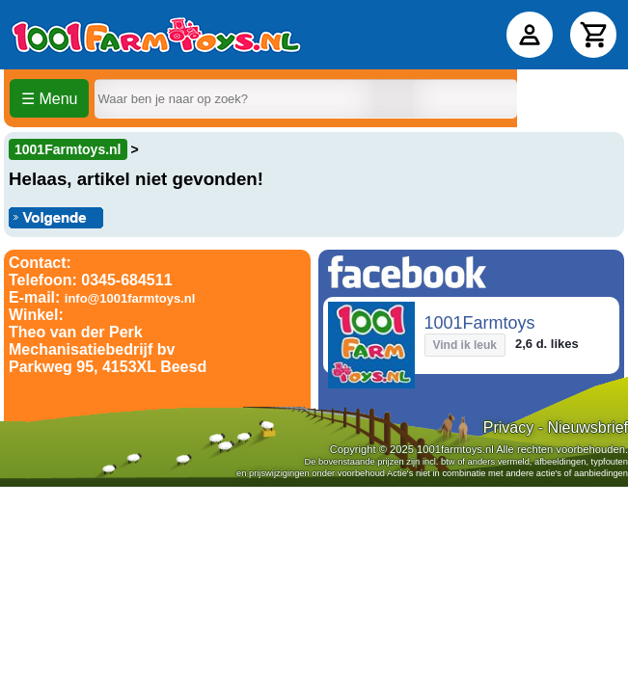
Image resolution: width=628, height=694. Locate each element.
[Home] (156, 35)
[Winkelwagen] (593, 35)
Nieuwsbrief (587, 427)
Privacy (508, 427)
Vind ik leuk (465, 345)
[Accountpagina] (529, 35)
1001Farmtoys (479, 323)
